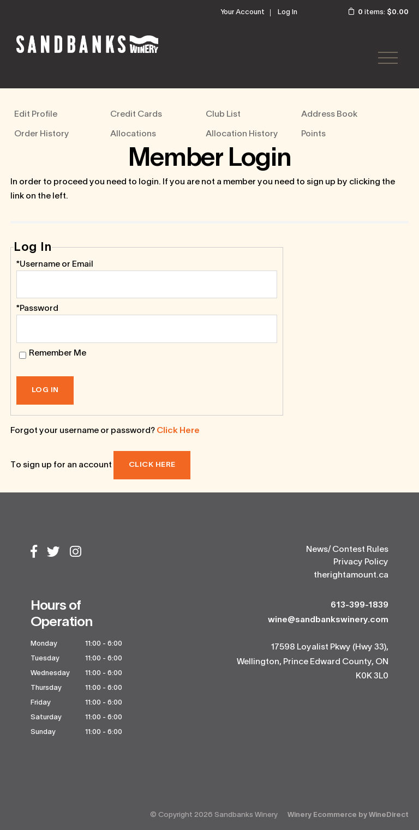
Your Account (242, 12)
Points (313, 134)
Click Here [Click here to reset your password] (178, 431)
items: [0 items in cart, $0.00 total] (371, 12)
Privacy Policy (360, 562)
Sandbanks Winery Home (87, 44)
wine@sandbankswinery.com (328, 620)
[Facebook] (34, 553)
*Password (37, 308)
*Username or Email (54, 264)
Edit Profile (35, 114)
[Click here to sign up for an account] (151, 465)
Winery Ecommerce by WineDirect (348, 815)
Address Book (329, 114)
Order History (41, 134)
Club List (223, 114)
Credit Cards (136, 114)
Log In (287, 12)
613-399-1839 (359, 605)
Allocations (133, 134)
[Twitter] (53, 553)
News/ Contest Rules (347, 550)
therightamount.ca (351, 575)
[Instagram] (75, 553)
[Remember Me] (22, 355)
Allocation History (242, 134)
